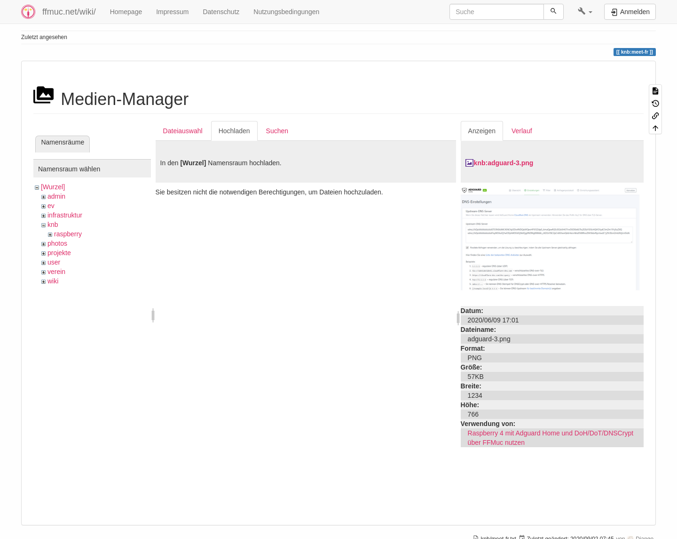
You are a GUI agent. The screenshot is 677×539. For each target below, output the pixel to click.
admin (56, 196)
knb (52, 224)
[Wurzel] (53, 187)
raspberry (68, 234)
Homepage (126, 12)
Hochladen (234, 131)
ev (51, 205)
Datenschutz (221, 12)
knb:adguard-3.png (504, 163)
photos (57, 243)
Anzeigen (482, 131)
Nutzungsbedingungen (286, 12)
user (53, 262)
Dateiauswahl (183, 131)
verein (56, 271)
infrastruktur (64, 215)
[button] (585, 12)
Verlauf (522, 131)
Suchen (277, 131)
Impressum (172, 12)
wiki (52, 281)
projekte (59, 253)
